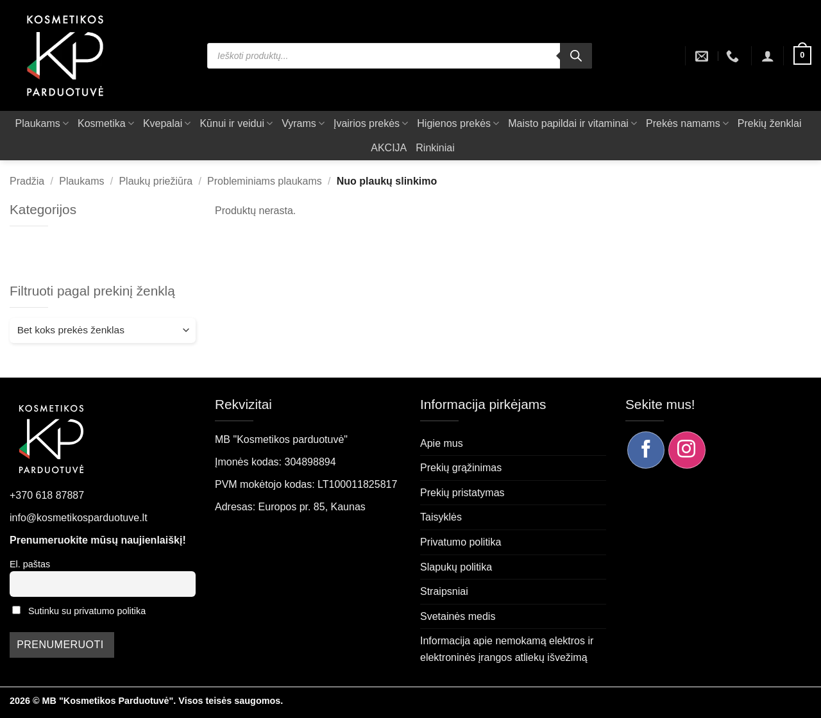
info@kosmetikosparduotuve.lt (79, 517)
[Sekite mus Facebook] (645, 450)
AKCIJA (389, 147)
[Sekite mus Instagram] (687, 450)
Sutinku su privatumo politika (87, 611)
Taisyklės (441, 517)
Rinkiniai (435, 147)
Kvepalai (167, 123)
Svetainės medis (457, 616)
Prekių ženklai (770, 123)
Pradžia (27, 181)
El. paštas (30, 564)
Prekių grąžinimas (461, 467)
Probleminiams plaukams (264, 181)
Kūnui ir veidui (236, 123)
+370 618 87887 (47, 495)
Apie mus (441, 443)
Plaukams (42, 123)
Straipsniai (444, 591)
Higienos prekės (458, 123)
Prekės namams (687, 123)
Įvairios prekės (371, 123)
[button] (767, 56)
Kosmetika (106, 123)
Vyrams (303, 123)
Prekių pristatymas (462, 492)
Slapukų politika (456, 567)
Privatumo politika (460, 542)
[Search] (576, 56)
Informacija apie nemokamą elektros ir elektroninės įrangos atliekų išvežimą (506, 649)
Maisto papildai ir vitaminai (572, 123)
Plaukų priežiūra (155, 181)
